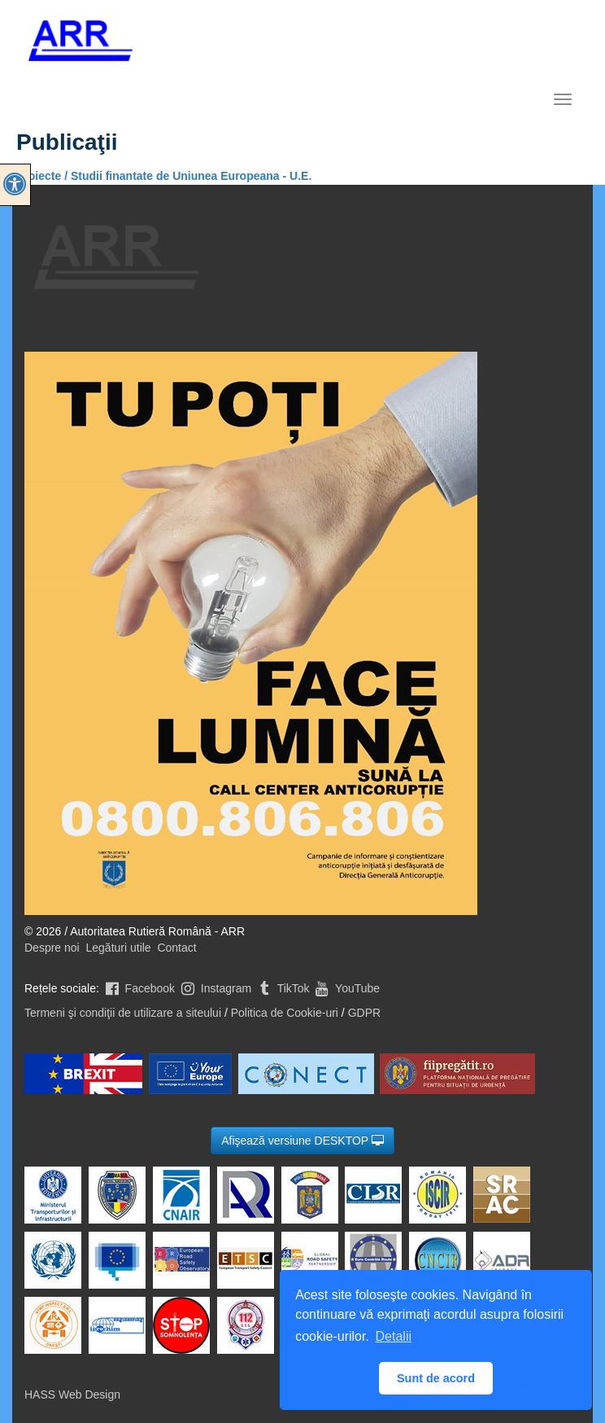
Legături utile (117, 947)
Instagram (214, 988)
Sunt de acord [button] (436, 1378)
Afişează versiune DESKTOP (302, 1140)
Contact (176, 947)
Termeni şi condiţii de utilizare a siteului (122, 1012)
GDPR (364, 1012)
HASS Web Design (72, 1394)
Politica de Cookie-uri (284, 1012)
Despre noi (52, 947)
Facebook (138, 988)
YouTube (346, 988)
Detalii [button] (393, 1336)
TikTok (282, 988)
